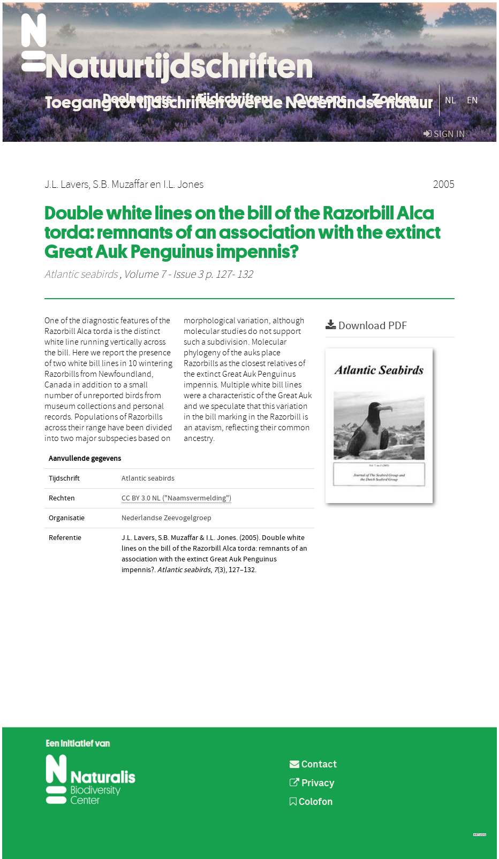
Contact (313, 765)
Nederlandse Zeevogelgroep (166, 518)
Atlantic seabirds (80, 274)
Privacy (312, 783)
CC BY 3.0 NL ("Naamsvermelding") (176, 498)
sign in (444, 134)
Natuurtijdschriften (179, 66)
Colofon (311, 802)
